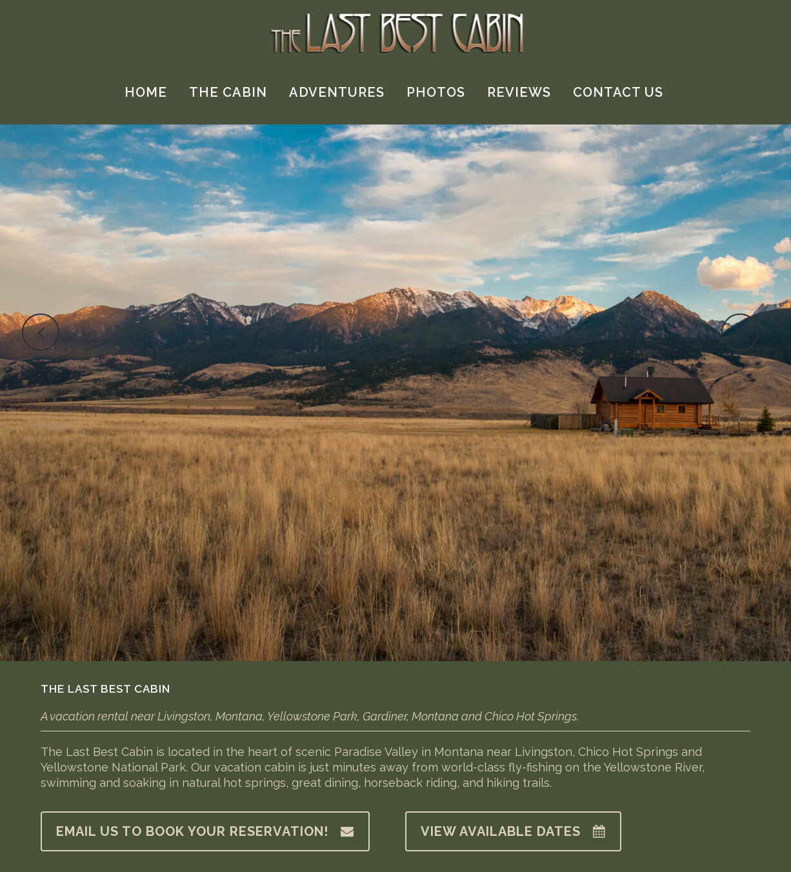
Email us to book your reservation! (205, 831)
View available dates (513, 831)
